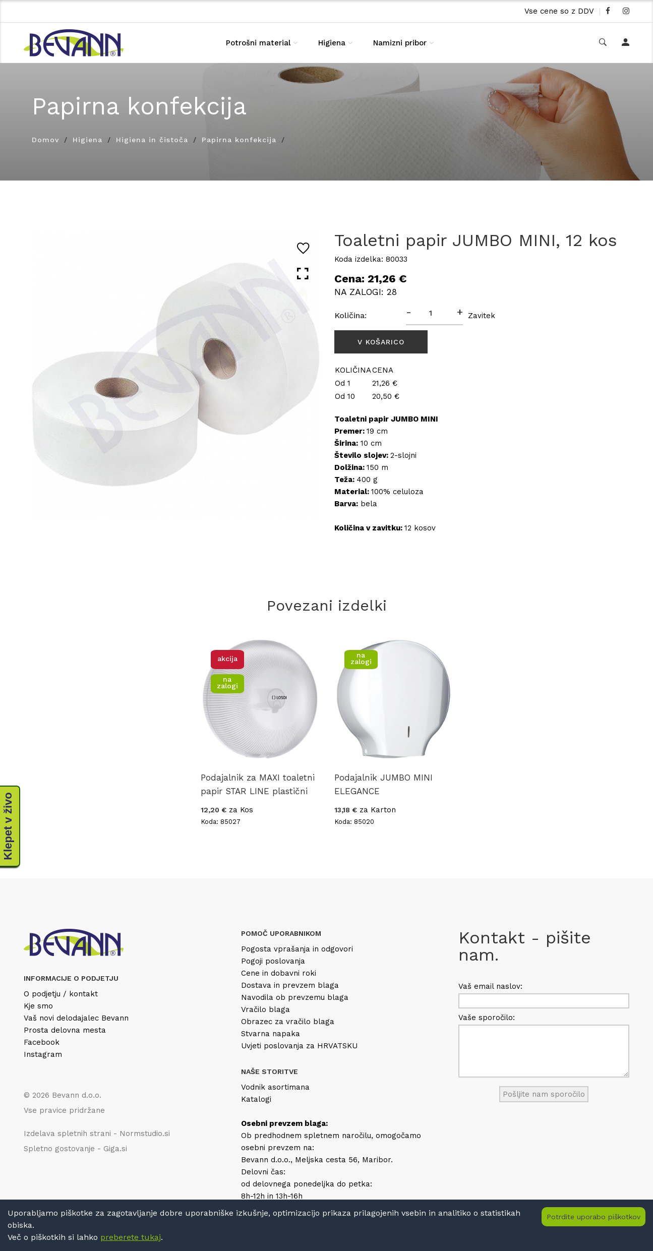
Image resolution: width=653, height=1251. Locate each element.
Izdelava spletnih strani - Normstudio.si (97, 1133)
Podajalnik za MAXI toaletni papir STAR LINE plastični (258, 784)
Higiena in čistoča (152, 140)
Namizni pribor (400, 42)
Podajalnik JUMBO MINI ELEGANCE (383, 784)
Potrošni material (258, 42)
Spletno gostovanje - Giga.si (75, 1148)
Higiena (331, 42)
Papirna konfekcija (239, 140)
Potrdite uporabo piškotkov (593, 1217)
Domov (45, 140)
